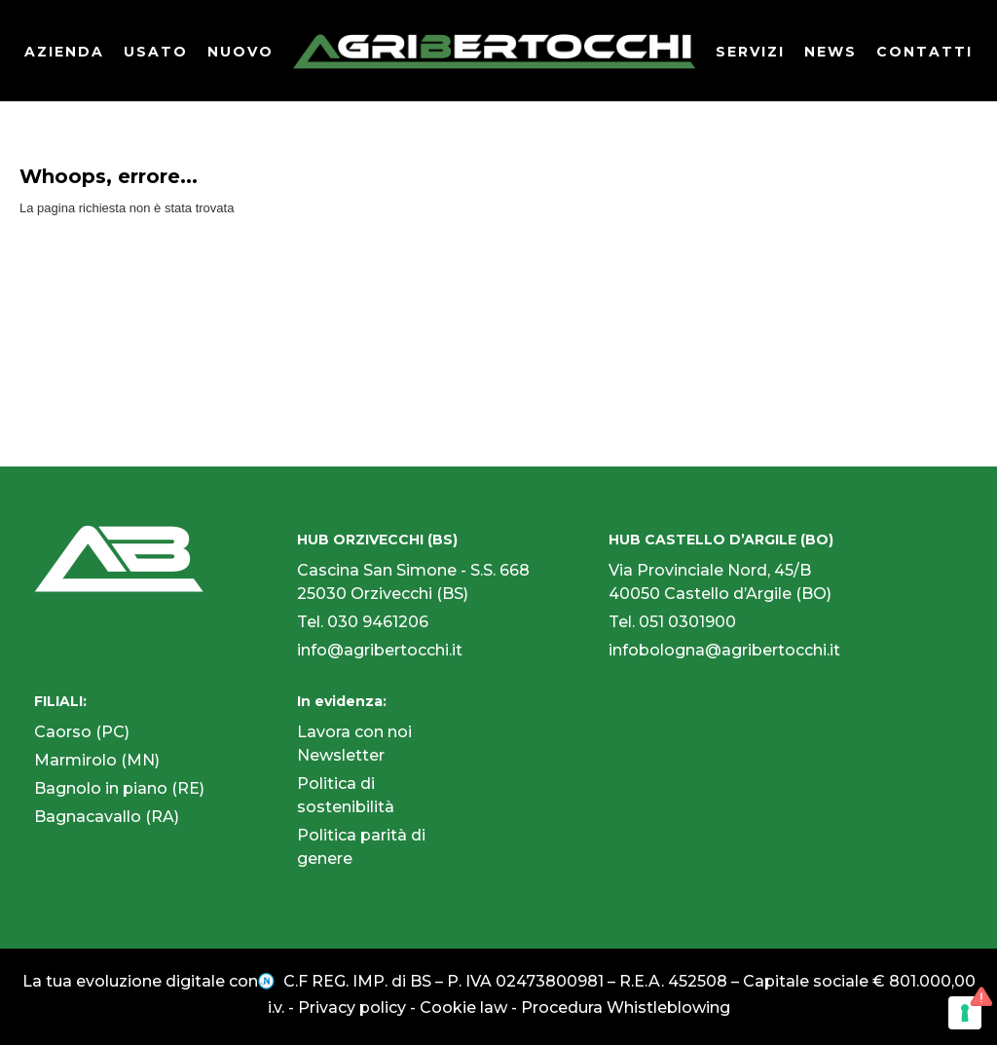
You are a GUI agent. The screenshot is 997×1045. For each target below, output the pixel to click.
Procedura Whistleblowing (625, 1007)
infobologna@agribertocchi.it (724, 650)
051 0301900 (687, 622)
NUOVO (240, 51)
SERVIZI (750, 51)
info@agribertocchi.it (379, 650)
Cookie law (463, 1007)
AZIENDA (64, 51)
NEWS (830, 51)
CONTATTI (924, 51)
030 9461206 (377, 622)
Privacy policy (352, 1007)
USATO (156, 51)
